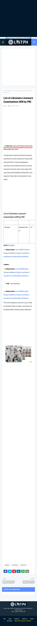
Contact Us (24, 618)
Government (23, 565)
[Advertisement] (18, 18)
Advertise (16, 618)
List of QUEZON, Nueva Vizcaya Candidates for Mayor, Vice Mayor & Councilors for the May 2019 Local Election (16, 272)
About (10, 618)
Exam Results (15, 565)
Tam (6, 106)
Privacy (32, 618)
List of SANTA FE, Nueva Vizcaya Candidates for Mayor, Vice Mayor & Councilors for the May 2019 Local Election (17, 253)
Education (9, 90)
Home (5, 90)
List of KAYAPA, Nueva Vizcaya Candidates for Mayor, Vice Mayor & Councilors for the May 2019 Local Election (16, 294)
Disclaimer (9, 620)
